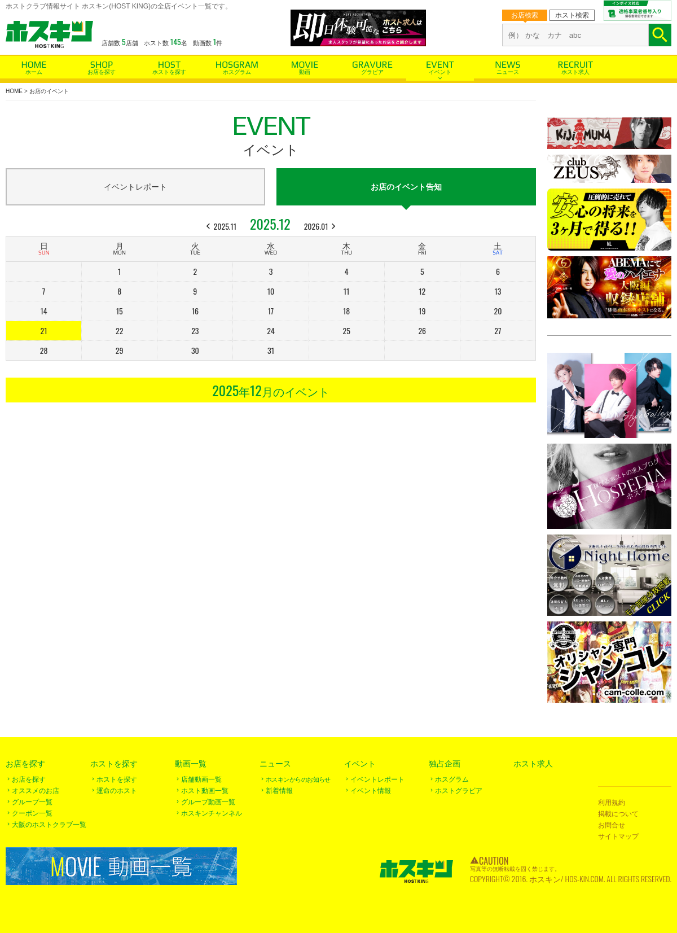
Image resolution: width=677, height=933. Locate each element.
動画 (304, 72)
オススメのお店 (35, 791)
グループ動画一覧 (208, 802)
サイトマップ (618, 836)
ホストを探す (169, 72)
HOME (14, 91)
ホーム (33, 72)
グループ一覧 (32, 802)
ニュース (507, 72)
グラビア (372, 72)
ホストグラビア (458, 791)
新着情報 (279, 791)
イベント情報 (370, 791)
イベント (440, 72)
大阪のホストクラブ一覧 (49, 825)
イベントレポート (135, 186)
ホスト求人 (575, 72)
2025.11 (225, 226)
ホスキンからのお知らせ (298, 779)
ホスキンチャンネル (211, 813)
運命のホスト (116, 791)
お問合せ (611, 825)
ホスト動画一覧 (204, 791)
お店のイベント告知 (406, 186)
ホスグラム (237, 72)
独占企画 (444, 763)
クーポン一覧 (32, 813)
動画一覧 (190, 763)
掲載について (618, 814)
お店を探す (101, 72)
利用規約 (611, 803)
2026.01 (316, 226)
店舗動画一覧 (201, 779)
